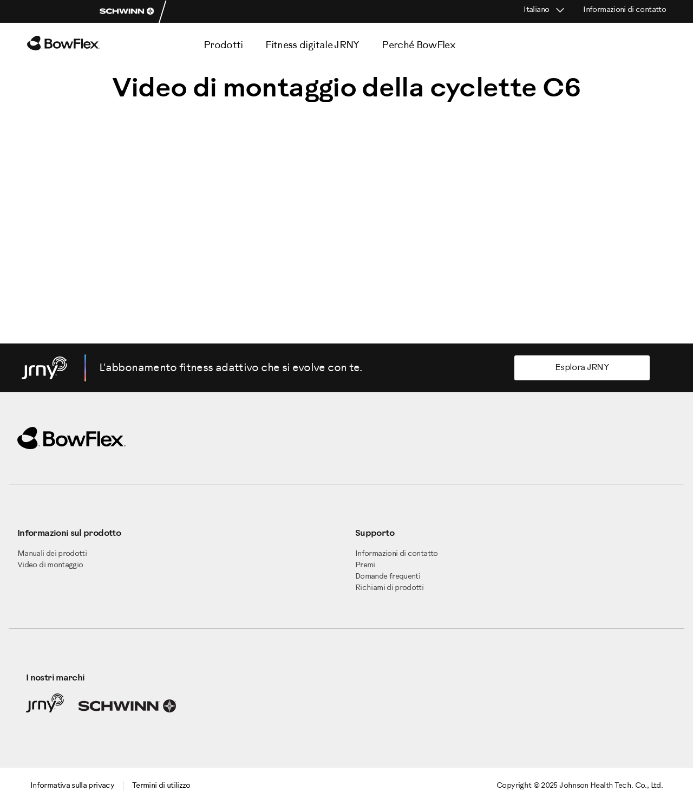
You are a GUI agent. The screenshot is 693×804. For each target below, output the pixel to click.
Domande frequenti (387, 577)
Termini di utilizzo (161, 786)
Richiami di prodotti (389, 588)
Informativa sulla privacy (72, 786)
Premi (365, 565)
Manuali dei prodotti (52, 554)
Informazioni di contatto (624, 10)
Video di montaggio (50, 565)
